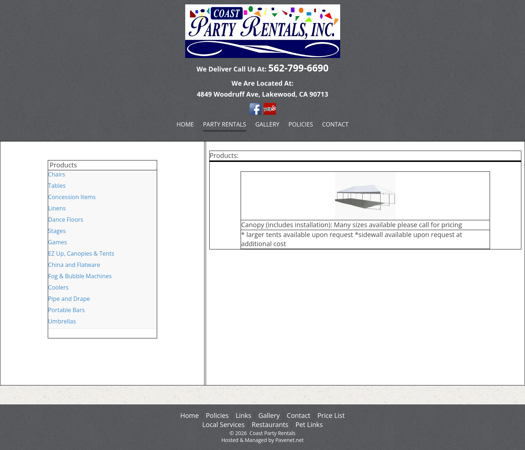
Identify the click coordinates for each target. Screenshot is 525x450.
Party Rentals (224, 124)
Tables (57, 186)
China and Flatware (74, 265)
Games (57, 242)
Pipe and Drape (69, 299)
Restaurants (270, 424)
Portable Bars (66, 310)
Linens (57, 208)
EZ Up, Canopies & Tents (81, 253)
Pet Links (309, 424)
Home (185, 124)
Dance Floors (65, 220)
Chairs (56, 174)
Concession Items (72, 197)
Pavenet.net (289, 440)
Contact (335, 124)
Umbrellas (62, 321)
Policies (300, 124)
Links (243, 415)
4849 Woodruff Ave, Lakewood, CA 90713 (262, 94)
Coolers (58, 287)
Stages (57, 231)
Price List (331, 415)
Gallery (267, 124)
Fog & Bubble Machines (80, 276)
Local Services (223, 424)
